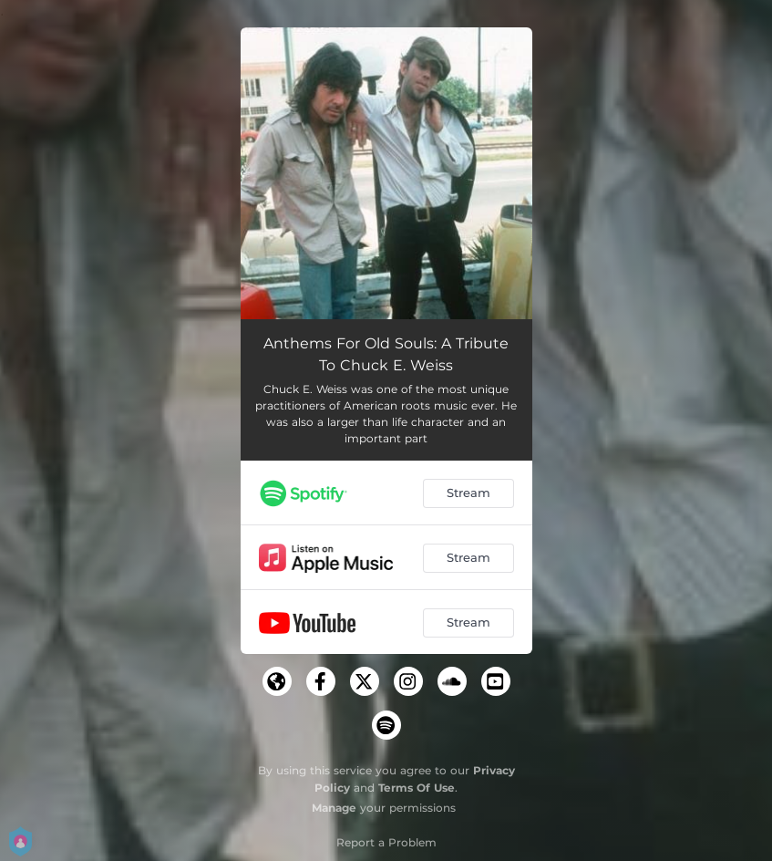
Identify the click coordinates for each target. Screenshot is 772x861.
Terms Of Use (416, 787)
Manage (334, 807)
